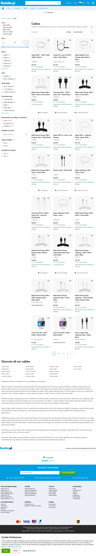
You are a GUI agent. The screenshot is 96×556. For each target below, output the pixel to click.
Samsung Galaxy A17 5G (7, 498)
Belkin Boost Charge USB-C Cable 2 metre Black (84, 93)
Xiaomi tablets (52, 492)
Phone (9, 8)
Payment (3, 504)
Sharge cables (54, 374)
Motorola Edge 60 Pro (6, 497)
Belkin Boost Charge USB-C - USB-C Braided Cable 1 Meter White (41, 298)
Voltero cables (54, 376)
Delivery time (4, 507)
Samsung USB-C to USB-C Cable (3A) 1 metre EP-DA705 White (40, 215)
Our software (52, 505)
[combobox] (43, 3)
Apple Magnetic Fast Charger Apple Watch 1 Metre (83, 57)
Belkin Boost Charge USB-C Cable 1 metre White (84, 214)
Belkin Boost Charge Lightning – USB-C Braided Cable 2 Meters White (84, 298)
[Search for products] (41, 3)
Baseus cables (6, 371)
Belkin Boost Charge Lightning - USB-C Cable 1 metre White (83, 253)
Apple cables (6, 25)
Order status (4, 505)
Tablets (25, 8)
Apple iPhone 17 (5, 488)
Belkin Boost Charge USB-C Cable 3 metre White (41, 171)
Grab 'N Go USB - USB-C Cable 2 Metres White (39, 334)
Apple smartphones (30, 488)
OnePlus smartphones (30, 492)
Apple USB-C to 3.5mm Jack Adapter (62, 136)
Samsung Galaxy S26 (6, 492)
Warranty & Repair (5, 512)
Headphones (76, 495)
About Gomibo (52, 504)
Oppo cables (53, 369)
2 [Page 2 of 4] (58, 353)
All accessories (76, 498)
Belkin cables (6, 29)
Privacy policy (52, 507)
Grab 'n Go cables (8, 31)
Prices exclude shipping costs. (65, 527)
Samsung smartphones (31, 490)
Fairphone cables (6, 376)
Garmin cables (30, 366)
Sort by (69, 32)
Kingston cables (54, 366)
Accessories (17, 8)
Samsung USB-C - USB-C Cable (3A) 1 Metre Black (61, 93)
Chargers (75, 492)
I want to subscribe (68, 473)
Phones (27, 486)
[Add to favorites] (48, 40)
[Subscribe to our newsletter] (39, 472)
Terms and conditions (46, 531)
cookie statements (16, 546)
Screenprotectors (77, 490)
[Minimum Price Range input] (6, 42)
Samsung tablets (53, 490)
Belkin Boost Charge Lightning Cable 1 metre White (61, 298)
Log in (75, 3)
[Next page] (72, 353)
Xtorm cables (77, 369)
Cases (74, 488)
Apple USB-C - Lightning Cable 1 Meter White (83, 136)
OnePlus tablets (53, 495)
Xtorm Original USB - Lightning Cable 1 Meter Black (83, 335)
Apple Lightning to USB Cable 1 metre (61, 214)
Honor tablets (52, 493)
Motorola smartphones (30, 493)
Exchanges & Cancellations (7, 510)
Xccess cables (78, 366)
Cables (9, 18)
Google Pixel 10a (5, 495)
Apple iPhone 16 (5, 490)
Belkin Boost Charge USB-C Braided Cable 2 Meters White (41, 253)
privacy (6, 546)
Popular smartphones (9, 486)
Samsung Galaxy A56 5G (7, 493)
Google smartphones (30, 495)
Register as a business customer (33, 505)
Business (68, 3)
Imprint (38, 531)
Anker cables (5, 366)
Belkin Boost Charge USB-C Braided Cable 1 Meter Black (41, 136)
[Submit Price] (26, 42)
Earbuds (75, 493)
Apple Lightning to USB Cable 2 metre (82, 171)
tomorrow (84, 448)
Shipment (3, 509)
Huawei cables (30, 374)
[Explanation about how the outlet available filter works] (13, 140)
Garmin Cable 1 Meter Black (62, 170)
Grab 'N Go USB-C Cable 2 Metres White (61, 334)
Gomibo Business (29, 504)
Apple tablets (52, 488)
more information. (64, 528)
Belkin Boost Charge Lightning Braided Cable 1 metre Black (62, 253)
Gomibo (51, 502)
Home (3, 18)
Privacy (33, 531)
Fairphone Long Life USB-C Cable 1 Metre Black (62, 56)
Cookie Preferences (58, 531)
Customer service (43, 8)
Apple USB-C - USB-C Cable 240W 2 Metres (41, 56)
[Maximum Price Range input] (17, 42)
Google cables (30, 369)
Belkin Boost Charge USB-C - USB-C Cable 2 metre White (41, 93)
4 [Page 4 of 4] (67, 353)
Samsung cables (7, 27)
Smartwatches (76, 497)
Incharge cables (7, 34)
